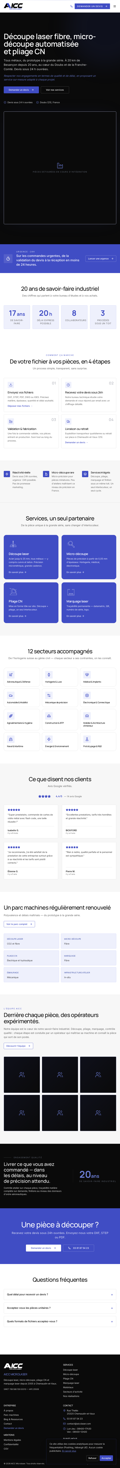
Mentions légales (12, 1440)
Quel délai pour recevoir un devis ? (60, 1294)
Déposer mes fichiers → (20, 406)
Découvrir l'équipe (18, 1046)
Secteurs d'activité (72, 1391)
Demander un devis (92, 6)
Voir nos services (55, 89)
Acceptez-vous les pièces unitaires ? (60, 1308)
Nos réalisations (71, 1396)
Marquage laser (71, 1383)
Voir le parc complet (19, 924)
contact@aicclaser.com (79, 1423)
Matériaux (68, 1387)
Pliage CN (68, 1378)
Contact (8, 1423)
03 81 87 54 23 (78, 1248)
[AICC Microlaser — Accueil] (13, 6)
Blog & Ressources (13, 1419)
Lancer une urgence (101, 258)
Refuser (92, 1458)
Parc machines (11, 1415)
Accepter (106, 1458)
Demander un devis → (76, 442)
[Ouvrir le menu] (115, 6)
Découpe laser (70, 1369)
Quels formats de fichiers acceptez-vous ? (60, 1321)
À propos (8, 1410)
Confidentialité (11, 1444)
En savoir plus (69, 1451)
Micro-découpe (71, 1374)
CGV (6, 1448)
